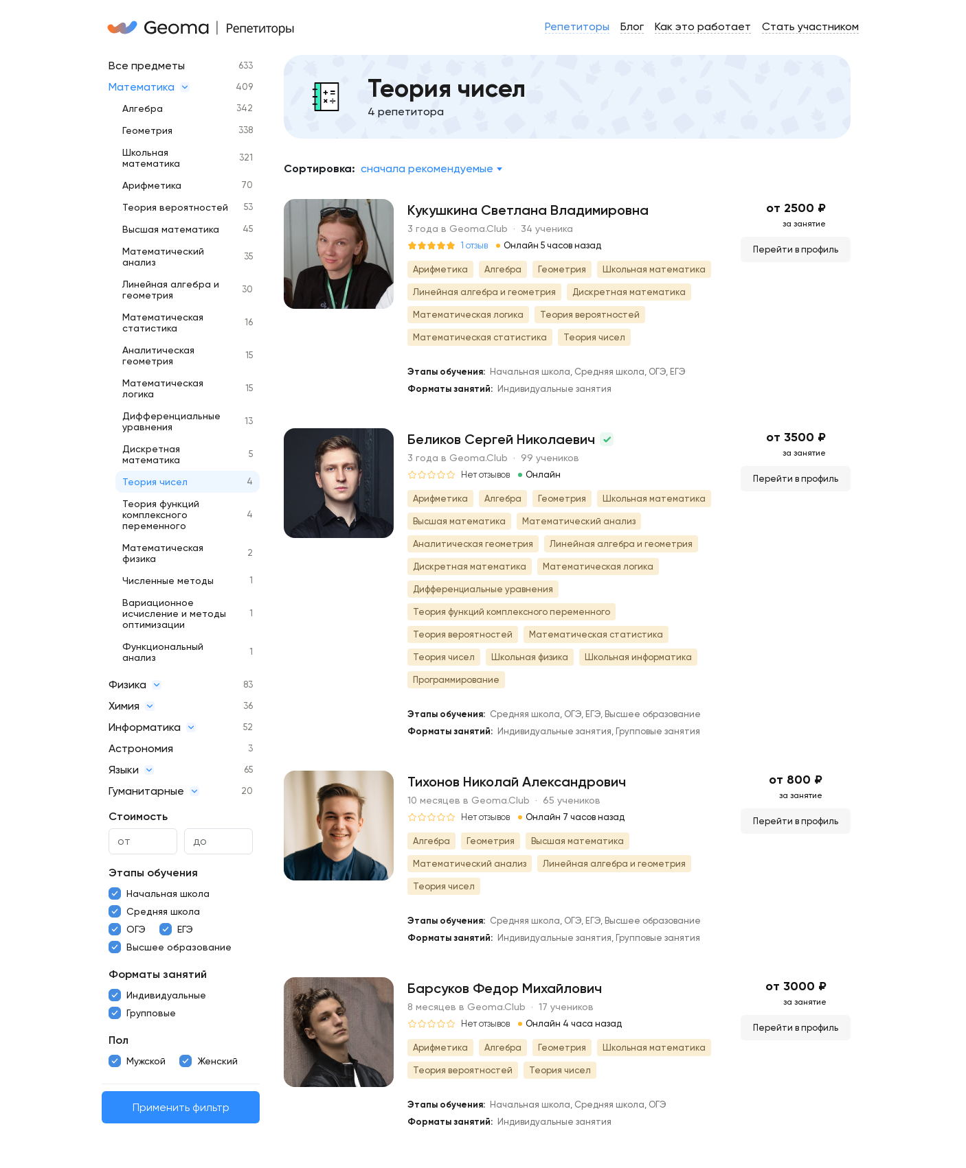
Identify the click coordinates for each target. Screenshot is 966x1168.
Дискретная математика (151, 454)
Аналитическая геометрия (158, 355)
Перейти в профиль (795, 249)
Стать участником (810, 26)
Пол (118, 1040)
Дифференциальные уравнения (171, 421)
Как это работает (703, 26)
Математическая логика (162, 388)
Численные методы (168, 580)
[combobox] (431, 168)
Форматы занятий (158, 974)
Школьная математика (151, 158)
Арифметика (151, 185)
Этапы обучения (153, 872)
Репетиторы (577, 26)
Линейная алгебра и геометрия (170, 290)
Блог (632, 26)
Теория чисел (155, 481)
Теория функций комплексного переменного (160, 514)
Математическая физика (162, 553)
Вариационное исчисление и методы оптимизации (174, 613)
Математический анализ (163, 257)
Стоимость (138, 816)
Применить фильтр (181, 1107)
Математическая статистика (162, 323)
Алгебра (142, 108)
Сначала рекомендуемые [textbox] (427, 168)
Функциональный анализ (162, 652)
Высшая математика (170, 229)
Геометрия (147, 130)
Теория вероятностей (175, 207)
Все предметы (147, 65)
